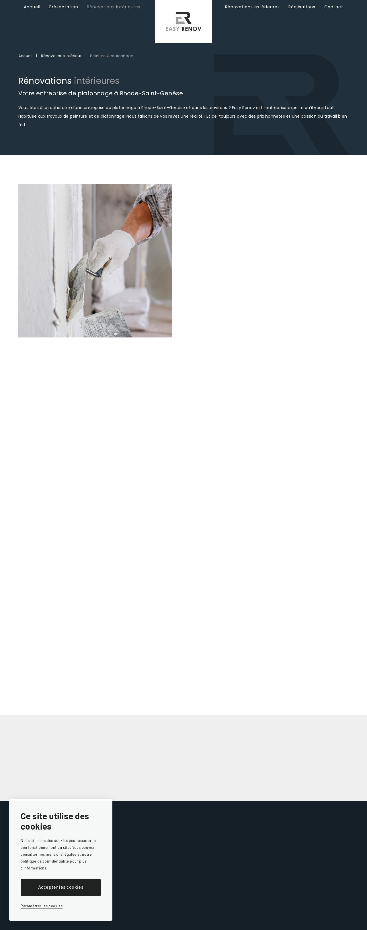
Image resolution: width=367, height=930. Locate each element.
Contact (333, 14)
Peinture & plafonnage (111, 56)
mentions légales (61, 854)
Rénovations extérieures (252, 14)
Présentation (63, 14)
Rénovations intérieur (61, 56)
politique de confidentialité (45, 861)
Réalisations (301, 14)
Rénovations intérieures (113, 14)
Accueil (32, 14)
